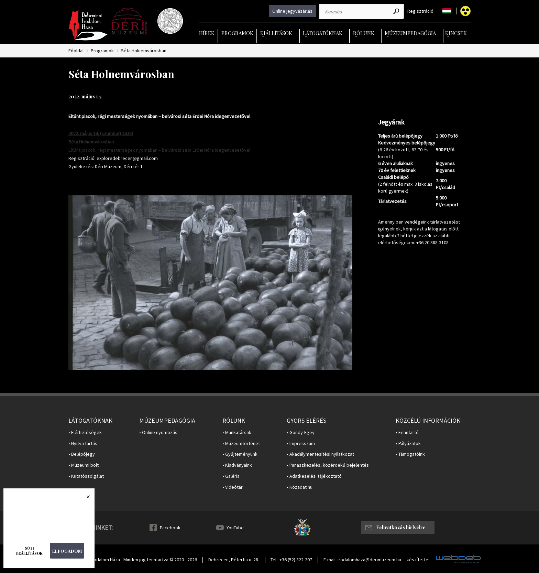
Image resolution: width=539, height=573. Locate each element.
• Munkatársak (236, 432)
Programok (237, 33)
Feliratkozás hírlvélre (401, 527)
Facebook (170, 528)
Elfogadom (67, 551)
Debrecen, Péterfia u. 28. (233, 559)
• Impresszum (301, 443)
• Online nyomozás (158, 432)
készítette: (418, 560)
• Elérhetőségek (85, 432)
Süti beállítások (29, 550)
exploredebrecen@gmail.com (127, 158)
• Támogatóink (410, 454)
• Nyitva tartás (82, 443)
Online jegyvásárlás (292, 11)
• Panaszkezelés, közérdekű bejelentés (328, 465)
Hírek (206, 33)
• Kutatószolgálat (86, 476)
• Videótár (232, 487)
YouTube (235, 528)
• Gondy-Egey (301, 432)
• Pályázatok (408, 443)
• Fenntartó (407, 432)
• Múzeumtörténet (241, 443)
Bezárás (84, 498)
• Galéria (231, 476)
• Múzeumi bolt (83, 465)
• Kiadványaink (237, 465)
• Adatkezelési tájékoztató (314, 476)
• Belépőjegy (81, 454)
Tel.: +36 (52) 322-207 (291, 559)
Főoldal (76, 51)
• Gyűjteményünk (239, 454)
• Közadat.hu (299, 487)
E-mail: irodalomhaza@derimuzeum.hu (362, 559)
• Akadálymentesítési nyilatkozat (320, 454)
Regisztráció (420, 11)
